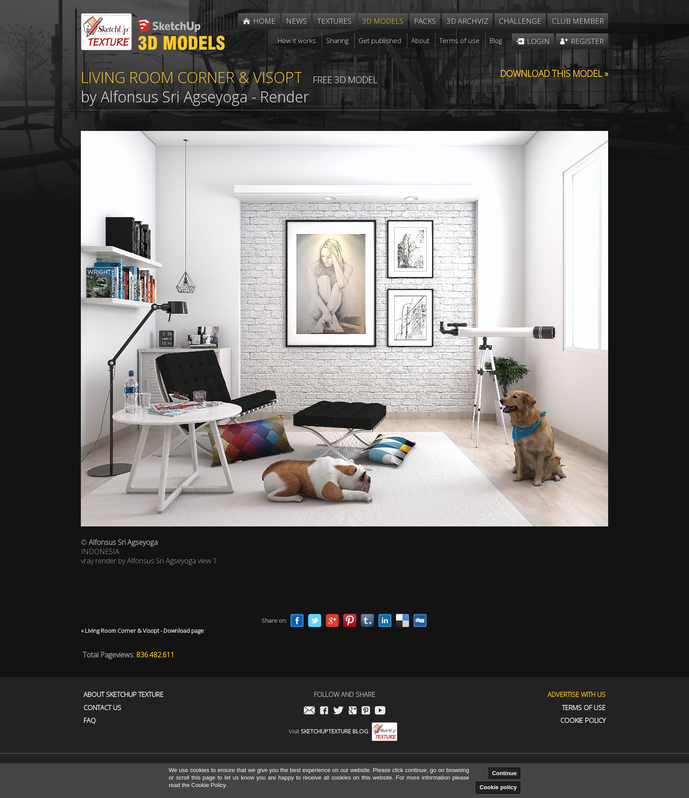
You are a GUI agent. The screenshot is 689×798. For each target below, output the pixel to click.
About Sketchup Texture (123, 694)
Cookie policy (498, 787)
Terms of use (584, 708)
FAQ (89, 720)
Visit (343, 731)
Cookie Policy (583, 720)
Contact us (102, 708)
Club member (578, 21)
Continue (504, 773)
